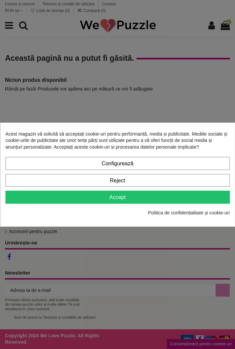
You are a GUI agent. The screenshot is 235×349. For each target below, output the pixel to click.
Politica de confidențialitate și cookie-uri (189, 212)
